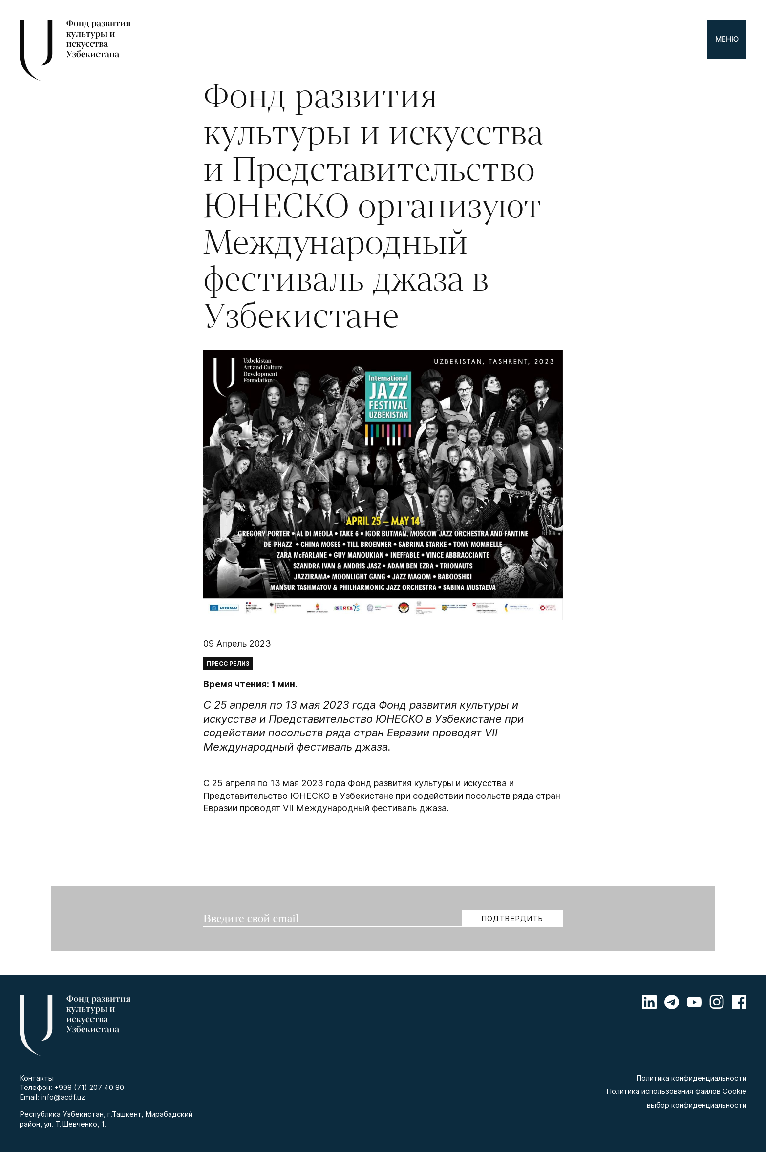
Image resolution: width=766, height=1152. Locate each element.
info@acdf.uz (63, 1097)
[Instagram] (716, 1002)
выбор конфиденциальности (696, 1105)
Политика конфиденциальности (691, 1078)
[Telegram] (671, 1002)
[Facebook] (739, 1002)
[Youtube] (694, 1002)
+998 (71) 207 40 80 (89, 1087)
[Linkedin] (649, 1002)
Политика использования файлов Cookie (676, 1091)
